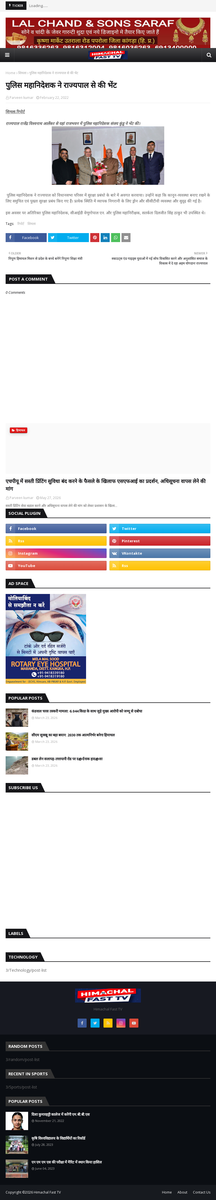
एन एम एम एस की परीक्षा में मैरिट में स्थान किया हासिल (67, 1162)
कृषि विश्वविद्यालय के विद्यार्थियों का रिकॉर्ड (58, 1138)
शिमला (22, 72)
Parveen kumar (21, 97)
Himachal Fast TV (47, 1192)
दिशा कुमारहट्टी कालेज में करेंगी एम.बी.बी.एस (61, 1114)
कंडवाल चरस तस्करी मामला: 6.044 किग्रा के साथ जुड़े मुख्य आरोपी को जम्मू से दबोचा (87, 711)
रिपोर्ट (20, 223)
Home (10, 72)
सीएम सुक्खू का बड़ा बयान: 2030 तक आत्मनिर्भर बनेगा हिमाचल (73, 734)
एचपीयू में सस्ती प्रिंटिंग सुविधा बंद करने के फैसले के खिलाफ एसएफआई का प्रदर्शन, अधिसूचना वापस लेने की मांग (106, 485)
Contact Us (201, 1192)
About (182, 1192)
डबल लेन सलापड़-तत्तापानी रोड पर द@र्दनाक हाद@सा (67, 758)
